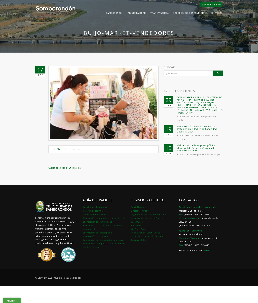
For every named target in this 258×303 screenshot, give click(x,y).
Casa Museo (137, 221)
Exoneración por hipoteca (95, 236)
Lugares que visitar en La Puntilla (147, 218)
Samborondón (114, 13)
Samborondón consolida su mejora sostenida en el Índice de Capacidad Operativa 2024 (197, 129)
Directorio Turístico (140, 210)
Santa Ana (136, 225)
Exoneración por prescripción (97, 232)
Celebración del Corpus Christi (145, 232)
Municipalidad (137, 13)
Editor (59, 149)
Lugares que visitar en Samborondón (149, 214)
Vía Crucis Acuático (140, 229)
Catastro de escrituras (93, 210)
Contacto (217, 13)
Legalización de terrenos (95, 207)
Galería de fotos (138, 239)
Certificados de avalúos (94, 214)
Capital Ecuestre (139, 207)
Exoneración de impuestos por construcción (104, 218)
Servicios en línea (211, 4)
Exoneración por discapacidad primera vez (103, 239)
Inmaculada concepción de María (147, 236)
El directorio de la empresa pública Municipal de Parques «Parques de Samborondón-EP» (196, 148)
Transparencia (160, 13)
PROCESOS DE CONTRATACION (189, 13)
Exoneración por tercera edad (97, 221)
